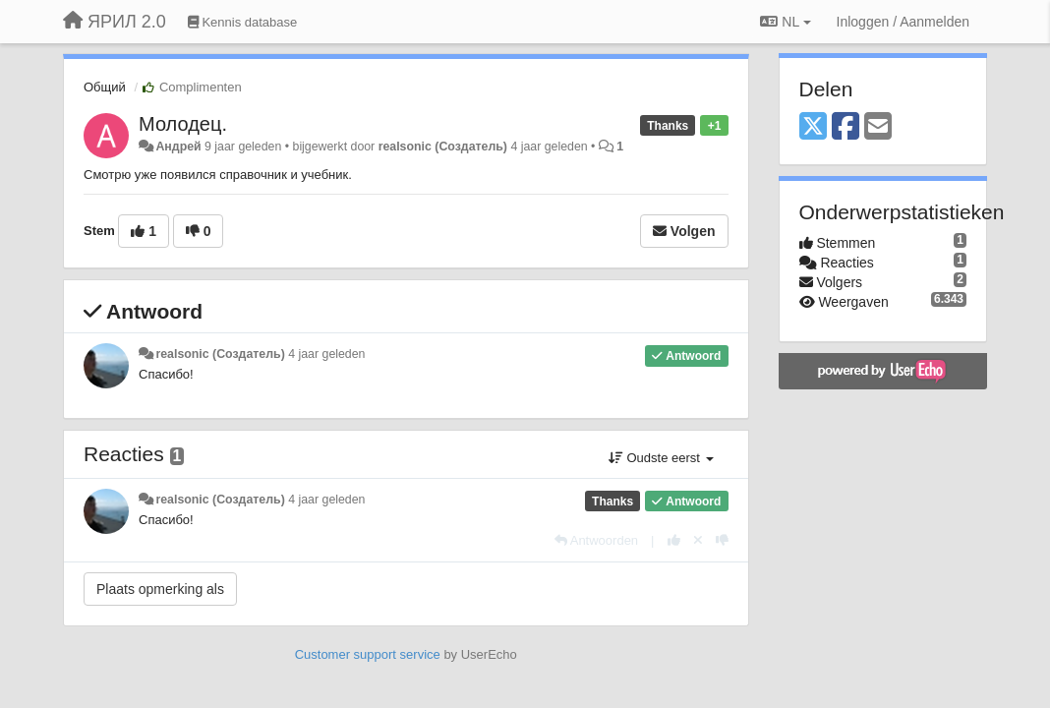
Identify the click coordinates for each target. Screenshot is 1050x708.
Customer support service (367, 654)
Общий (105, 87)
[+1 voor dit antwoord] (674, 540)
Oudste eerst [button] (661, 457)
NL (785, 22)
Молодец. (183, 124)
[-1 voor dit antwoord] (722, 540)
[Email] (878, 127)
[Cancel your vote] (698, 540)
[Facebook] (845, 127)
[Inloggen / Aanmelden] (903, 21)
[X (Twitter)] (813, 127)
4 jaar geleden (326, 354)
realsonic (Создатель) (443, 146)
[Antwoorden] (596, 540)
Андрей (178, 146)
